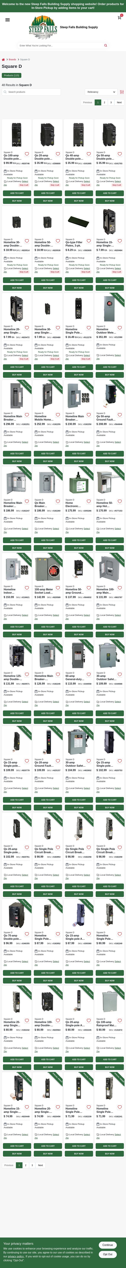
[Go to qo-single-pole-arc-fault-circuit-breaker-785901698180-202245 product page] (79, 1028)
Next (119, 102)
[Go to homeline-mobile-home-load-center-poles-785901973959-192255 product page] (48, 422)
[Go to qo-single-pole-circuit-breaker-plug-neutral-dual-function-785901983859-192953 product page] (48, 855)
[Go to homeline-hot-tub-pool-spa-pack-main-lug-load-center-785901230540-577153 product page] (109, 509)
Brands (12, 59)
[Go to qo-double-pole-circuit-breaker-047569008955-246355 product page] (17, 942)
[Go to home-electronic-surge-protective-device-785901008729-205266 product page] (79, 509)
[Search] (106, 45)
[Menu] (7, 20)
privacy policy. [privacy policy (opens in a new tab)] (16, 1256)
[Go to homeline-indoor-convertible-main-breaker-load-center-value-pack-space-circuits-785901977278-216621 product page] (17, 596)
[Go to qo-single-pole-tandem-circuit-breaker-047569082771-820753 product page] (109, 769)
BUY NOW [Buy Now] (17, 201)
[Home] (3, 59)
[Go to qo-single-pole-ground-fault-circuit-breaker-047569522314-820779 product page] (17, 769)
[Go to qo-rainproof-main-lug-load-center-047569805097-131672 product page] (109, 1028)
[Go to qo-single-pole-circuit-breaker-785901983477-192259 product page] (109, 855)
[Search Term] (63, 45)
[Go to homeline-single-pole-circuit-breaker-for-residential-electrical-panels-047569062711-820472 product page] (17, 336)
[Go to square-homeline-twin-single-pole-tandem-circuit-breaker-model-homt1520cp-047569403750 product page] (79, 336)
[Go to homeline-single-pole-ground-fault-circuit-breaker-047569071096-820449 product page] (17, 1115)
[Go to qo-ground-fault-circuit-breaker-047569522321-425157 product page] (48, 769)
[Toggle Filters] (122, 92)
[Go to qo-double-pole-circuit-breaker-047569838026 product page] (48, 162)
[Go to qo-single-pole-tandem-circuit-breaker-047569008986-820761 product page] (17, 855)
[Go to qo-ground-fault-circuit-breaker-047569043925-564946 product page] (109, 422)
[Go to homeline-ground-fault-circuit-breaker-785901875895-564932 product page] (79, 596)
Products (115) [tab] (11, 75)
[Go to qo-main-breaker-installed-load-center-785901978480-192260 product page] (48, 509)
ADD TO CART (17, 193)
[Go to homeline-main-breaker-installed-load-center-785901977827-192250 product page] (79, 422)
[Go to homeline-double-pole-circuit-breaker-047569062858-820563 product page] (48, 1028)
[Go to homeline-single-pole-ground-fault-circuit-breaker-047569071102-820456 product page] (48, 1115)
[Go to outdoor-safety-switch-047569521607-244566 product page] (109, 682)
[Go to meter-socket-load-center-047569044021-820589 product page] (48, 596)
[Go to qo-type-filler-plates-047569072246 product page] (79, 249)
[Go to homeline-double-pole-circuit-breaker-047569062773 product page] (17, 249)
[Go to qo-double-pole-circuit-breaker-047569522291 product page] (17, 162)
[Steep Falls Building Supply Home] (43, 27)
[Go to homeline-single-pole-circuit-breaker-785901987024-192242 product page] (17, 1028)
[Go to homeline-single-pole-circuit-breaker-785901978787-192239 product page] (79, 1115)
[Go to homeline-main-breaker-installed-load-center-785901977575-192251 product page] (17, 422)
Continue (107, 1245)
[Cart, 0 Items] (119, 17)
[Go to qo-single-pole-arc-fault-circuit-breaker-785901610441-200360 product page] (79, 942)
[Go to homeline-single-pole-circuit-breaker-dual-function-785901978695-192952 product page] (48, 942)
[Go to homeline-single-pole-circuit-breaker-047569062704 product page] (109, 249)
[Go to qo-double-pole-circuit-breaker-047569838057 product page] (109, 162)
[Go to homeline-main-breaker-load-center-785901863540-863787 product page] (109, 596)
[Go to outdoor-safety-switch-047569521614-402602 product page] (79, 769)
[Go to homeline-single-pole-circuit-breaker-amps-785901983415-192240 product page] (109, 942)
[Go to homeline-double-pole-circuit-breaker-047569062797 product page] (48, 249)
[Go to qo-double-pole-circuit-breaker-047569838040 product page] (79, 162)
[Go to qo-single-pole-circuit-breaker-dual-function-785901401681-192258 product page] (79, 855)
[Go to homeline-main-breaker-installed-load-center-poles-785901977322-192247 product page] (17, 509)
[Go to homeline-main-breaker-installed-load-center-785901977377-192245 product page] (48, 682)
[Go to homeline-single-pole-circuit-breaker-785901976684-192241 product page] (109, 1115)
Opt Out (107, 1254)
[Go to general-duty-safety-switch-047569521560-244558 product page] (79, 682)
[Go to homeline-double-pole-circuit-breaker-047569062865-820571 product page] (17, 682)
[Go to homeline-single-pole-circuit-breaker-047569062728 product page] (48, 336)
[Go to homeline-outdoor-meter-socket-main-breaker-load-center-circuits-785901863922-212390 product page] (109, 336)
